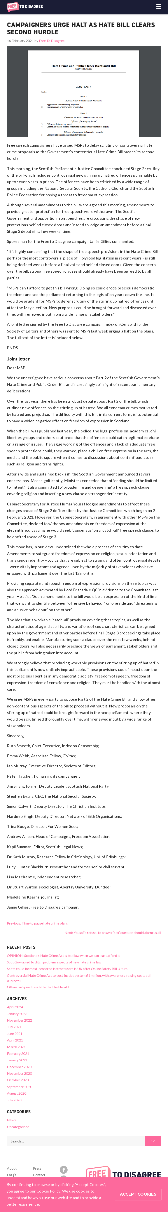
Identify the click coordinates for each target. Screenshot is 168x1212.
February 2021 (18, 1053)
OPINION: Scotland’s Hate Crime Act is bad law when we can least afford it (63, 955)
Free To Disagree (52, 40)
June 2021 (14, 1033)
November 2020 (19, 1073)
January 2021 (17, 1060)
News (11, 1120)
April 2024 (15, 1007)
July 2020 (14, 1100)
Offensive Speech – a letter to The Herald (38, 987)
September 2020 (19, 1087)
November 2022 (19, 1020)
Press (37, 1168)
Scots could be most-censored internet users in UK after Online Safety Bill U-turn (67, 968)
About (12, 1168)
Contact (39, 1175)
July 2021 (14, 1027)
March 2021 (16, 1047)
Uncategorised (18, 1127)
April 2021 (15, 1040)
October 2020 (18, 1080)
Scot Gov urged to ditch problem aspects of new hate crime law (54, 962)
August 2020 (16, 1093)
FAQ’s (11, 1175)
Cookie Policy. (49, 1191)
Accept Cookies (138, 1194)
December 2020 (19, 1067)
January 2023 (17, 1014)
